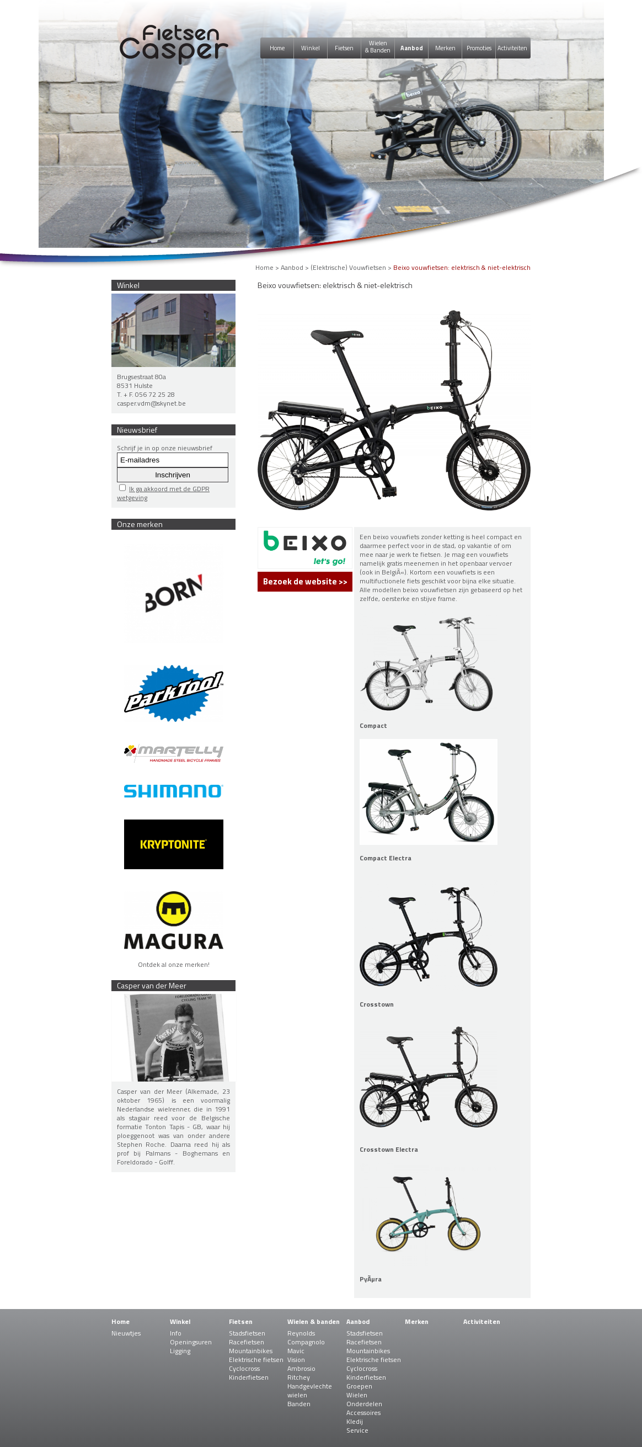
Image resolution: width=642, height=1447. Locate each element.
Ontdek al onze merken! (174, 964)
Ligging (180, 1350)
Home (277, 48)
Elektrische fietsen (256, 1359)
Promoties (479, 48)
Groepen (359, 1386)
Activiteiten (512, 48)
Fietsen (344, 48)
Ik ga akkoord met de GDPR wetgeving (163, 493)
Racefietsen (246, 1342)
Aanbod (411, 48)
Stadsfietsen (247, 1333)
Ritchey (298, 1377)
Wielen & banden (313, 1321)
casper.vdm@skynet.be (151, 403)
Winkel (310, 48)
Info (175, 1333)
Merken (445, 48)
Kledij (354, 1421)
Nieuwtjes (126, 1333)
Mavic (295, 1350)
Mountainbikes (250, 1350)
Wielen (356, 1395)
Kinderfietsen (249, 1377)
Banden (299, 1403)
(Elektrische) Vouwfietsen (348, 267)
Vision (296, 1359)
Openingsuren (191, 1342)
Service (357, 1430)
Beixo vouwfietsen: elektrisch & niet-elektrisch (462, 267)
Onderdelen (364, 1403)
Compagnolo (306, 1342)
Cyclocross (244, 1368)
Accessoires (363, 1412)
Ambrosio (301, 1368)
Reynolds (301, 1333)
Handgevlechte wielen (309, 1390)
